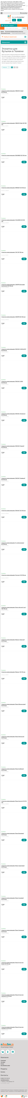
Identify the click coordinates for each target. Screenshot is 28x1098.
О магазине (3, 1060)
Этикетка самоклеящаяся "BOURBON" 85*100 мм (13, 155)
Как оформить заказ (5, 1065)
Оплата (2, 1063)
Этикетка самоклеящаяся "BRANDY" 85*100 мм (13, 187)
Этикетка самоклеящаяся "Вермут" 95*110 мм (13, 672)
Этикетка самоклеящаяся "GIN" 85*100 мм (12, 252)
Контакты (3, 1071)
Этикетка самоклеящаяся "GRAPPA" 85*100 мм (13, 316)
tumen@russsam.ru (5, 1079)
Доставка (3, 1062)
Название (5, 67)
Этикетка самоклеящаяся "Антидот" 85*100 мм (13, 575)
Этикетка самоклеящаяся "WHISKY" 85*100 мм (13, 510)
